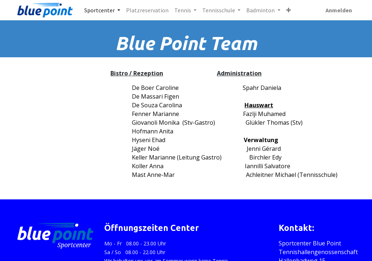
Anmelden (339, 10)
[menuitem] (147, 10)
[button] (288, 10)
